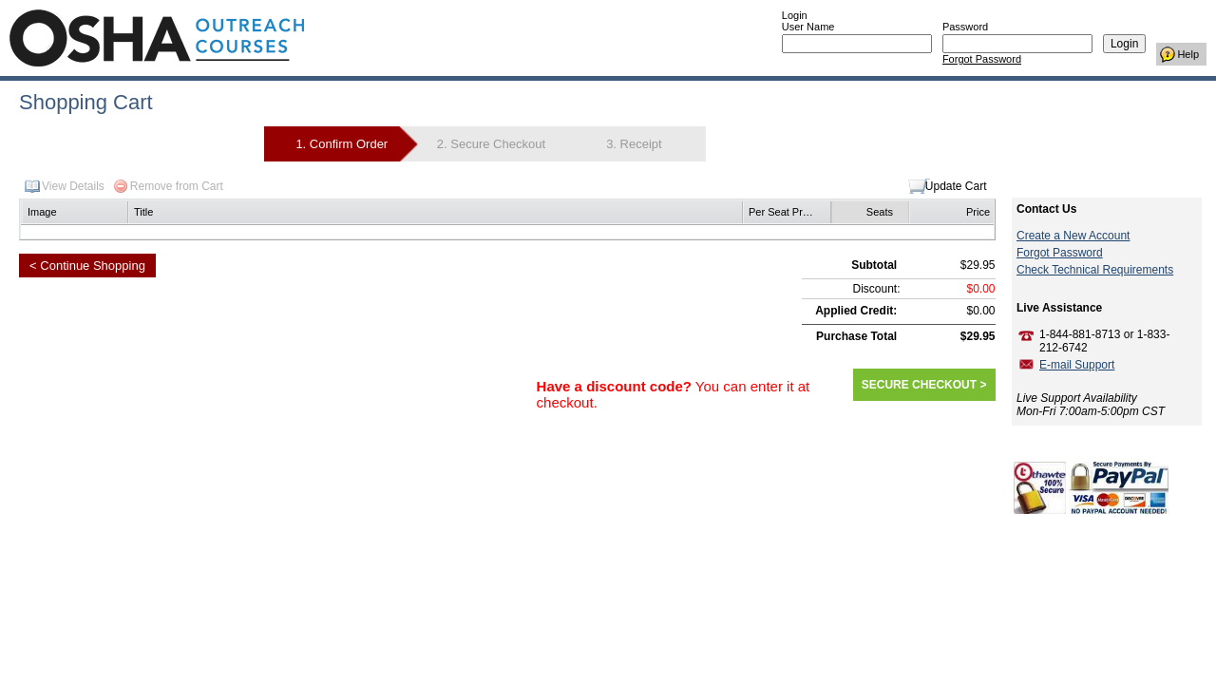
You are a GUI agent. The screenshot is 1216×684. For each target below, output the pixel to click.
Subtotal (874, 265)
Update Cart (956, 186)
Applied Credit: (856, 310)
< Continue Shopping (87, 265)
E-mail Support (1076, 364)
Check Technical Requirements (1094, 269)
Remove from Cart (176, 186)
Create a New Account (1073, 235)
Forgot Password (981, 59)
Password (965, 26)
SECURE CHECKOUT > (924, 384)
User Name (808, 26)
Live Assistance (1059, 307)
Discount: (877, 288)
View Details (73, 186)
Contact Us (1046, 209)
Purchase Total (856, 336)
